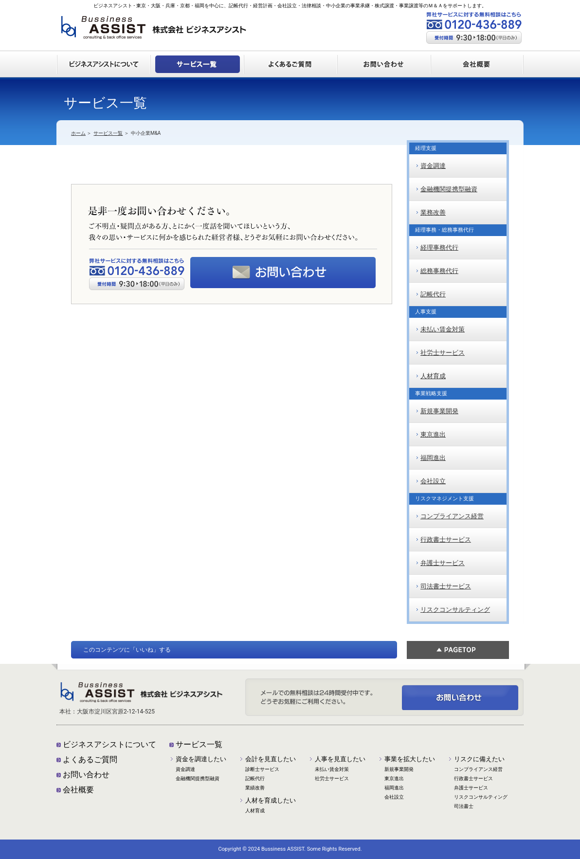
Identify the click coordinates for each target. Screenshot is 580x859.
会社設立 (433, 481)
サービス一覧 (108, 133)
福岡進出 (433, 457)
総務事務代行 (439, 270)
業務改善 (433, 212)
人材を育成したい (270, 800)
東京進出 (433, 434)
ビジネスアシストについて (109, 744)
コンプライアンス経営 (452, 516)
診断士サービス (262, 769)
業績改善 (255, 787)
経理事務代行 (439, 247)
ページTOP (458, 650)
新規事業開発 (439, 411)
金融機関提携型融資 (448, 189)
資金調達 (433, 165)
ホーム (78, 133)
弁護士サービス (442, 563)
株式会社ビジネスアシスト (153, 31)
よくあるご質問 (90, 759)
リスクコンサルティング (455, 609)
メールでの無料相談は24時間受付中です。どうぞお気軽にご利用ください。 (283, 272)
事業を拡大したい (409, 759)
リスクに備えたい (479, 759)
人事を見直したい (340, 759)
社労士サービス (442, 352)
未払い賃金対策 (442, 329)
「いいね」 (144, 649)
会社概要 (78, 789)
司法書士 (463, 806)
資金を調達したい (201, 759)
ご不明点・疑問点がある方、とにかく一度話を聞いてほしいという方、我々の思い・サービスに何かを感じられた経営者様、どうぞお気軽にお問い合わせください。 (460, 697)
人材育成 (433, 376)
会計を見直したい (270, 759)
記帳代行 (433, 294)
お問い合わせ (86, 774)
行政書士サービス (445, 539)
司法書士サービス (445, 586)
